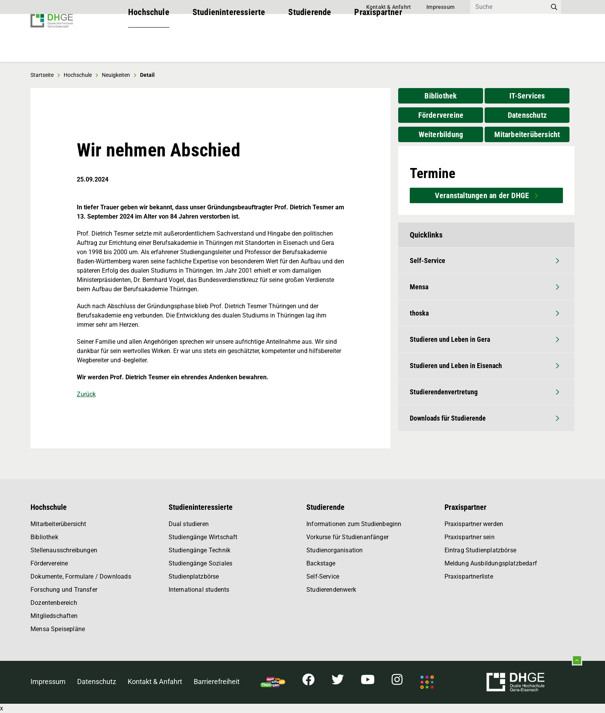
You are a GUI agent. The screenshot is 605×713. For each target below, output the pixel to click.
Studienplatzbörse (194, 576)
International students (199, 589)
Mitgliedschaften (54, 616)
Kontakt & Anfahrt (388, 7)
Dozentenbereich (53, 602)
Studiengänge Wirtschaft (203, 537)
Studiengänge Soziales (201, 563)
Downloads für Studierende (484, 418)
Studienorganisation (334, 550)
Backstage (321, 563)
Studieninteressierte (229, 46)
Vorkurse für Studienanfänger (347, 537)
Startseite (42, 75)
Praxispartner (378, 46)
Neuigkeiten (116, 75)
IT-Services (527, 95)
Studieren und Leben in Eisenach (484, 366)
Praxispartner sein (469, 537)
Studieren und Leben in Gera (484, 339)
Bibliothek (440, 95)
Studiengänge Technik (200, 550)
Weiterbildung (441, 134)
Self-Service (484, 260)
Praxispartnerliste (468, 576)
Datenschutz (527, 115)
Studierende (309, 46)
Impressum (440, 7)
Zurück (86, 394)
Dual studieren (189, 524)
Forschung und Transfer (63, 589)
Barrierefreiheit (217, 681)
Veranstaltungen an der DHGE (483, 195)
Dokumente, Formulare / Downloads (80, 576)
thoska (484, 313)
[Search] (508, 7)
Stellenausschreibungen (63, 550)
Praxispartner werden (474, 524)
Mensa (484, 287)
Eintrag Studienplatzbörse (480, 550)
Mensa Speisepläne (57, 629)
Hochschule (148, 46)
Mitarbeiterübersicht (527, 134)
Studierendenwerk (331, 589)
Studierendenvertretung (484, 392)
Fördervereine (441, 115)
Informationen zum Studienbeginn (354, 524)
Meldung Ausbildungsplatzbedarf (490, 563)
